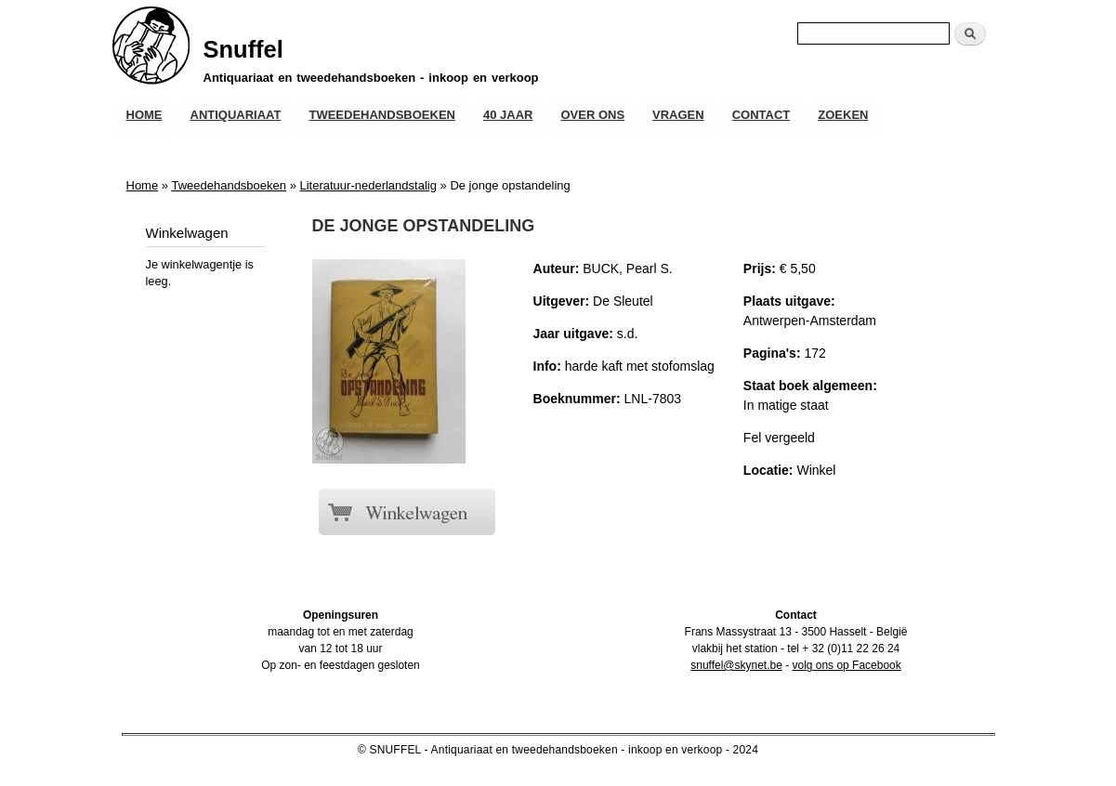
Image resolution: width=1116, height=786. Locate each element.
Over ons (592, 115)
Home (144, 115)
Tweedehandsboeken (381, 115)
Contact (761, 115)
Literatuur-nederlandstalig (367, 185)
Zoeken (843, 115)
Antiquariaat (236, 115)
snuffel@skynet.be (736, 665)
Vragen (678, 115)
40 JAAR (507, 115)
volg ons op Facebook (846, 665)
